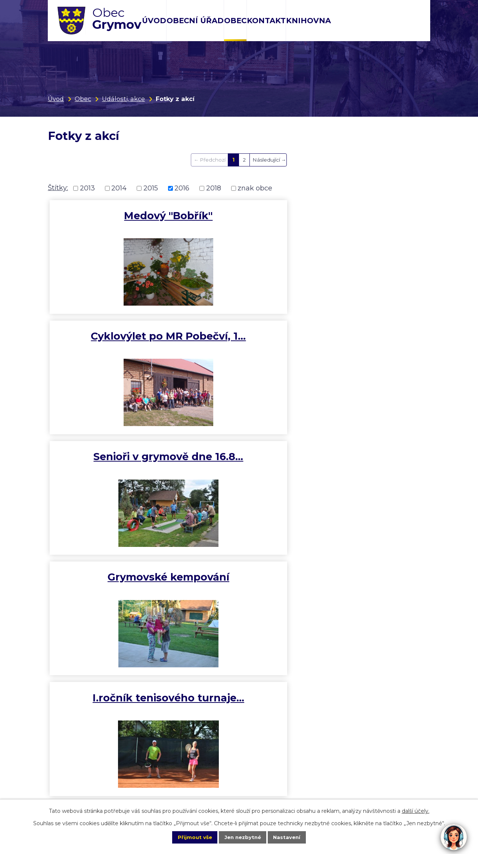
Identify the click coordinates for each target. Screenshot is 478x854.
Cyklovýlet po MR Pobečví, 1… (239, 222)
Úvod (154, 20)
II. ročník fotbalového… (111, 468)
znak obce (255, 188)
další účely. (415, 810)
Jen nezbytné (242, 836)
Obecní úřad (195, 20)
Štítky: (58, 188)
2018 (213, 188)
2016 (181, 188)
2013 (87, 188)
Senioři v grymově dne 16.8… (366, 222)
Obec (235, 20)
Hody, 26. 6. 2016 (366, 339)
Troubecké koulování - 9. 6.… (366, 468)
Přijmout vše (188, 836)
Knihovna (308, 20)
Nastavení (293, 836)
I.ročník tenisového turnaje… (239, 345)
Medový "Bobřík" (111, 215)
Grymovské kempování (112, 345)
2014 (119, 188)
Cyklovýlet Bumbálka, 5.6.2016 (112, 592)
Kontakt (266, 20)
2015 (150, 188)
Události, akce (123, 98)
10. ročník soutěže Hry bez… (239, 468)
